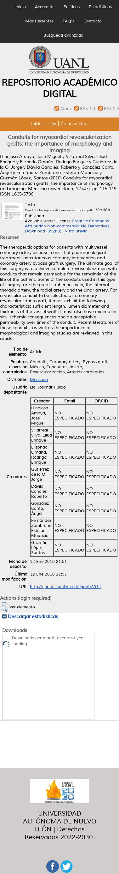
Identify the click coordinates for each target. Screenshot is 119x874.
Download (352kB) (43, 231)
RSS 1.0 (88, 108)
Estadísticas (100, 6)
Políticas (72, 6)
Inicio (20, 6)
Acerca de (44, 6)
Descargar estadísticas (30, 616)
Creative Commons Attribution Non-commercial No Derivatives (67, 224)
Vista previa (76, 231)
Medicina (39, 379)
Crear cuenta (73, 123)
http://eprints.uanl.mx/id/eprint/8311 (65, 586)
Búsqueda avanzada (63, 35)
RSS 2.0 (111, 108)
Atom (66, 108)
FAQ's (68, 21)
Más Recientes (39, 21)
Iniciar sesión (43, 123)
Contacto (92, 21)
